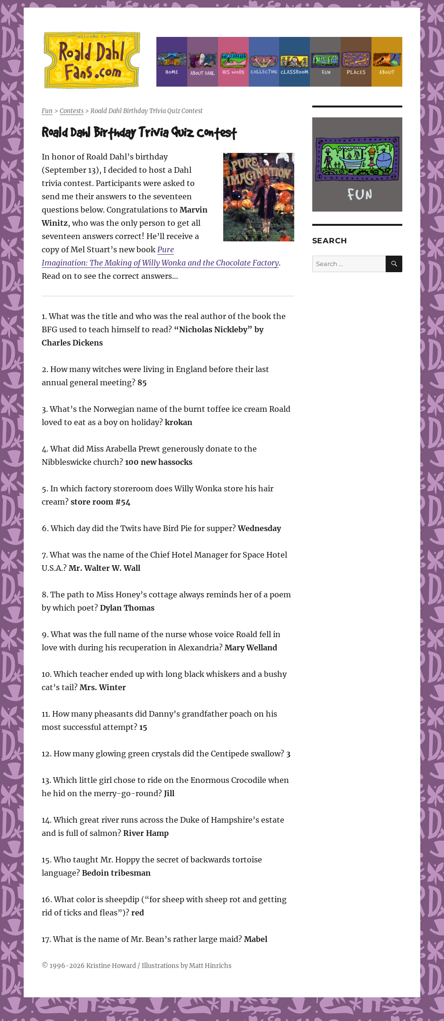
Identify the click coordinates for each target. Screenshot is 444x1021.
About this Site (387, 62)
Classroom (294, 62)
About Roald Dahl (202, 62)
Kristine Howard (111, 966)
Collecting (264, 62)
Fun (325, 62)
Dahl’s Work (233, 62)
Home (171, 62)
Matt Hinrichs (210, 966)
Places (356, 62)
